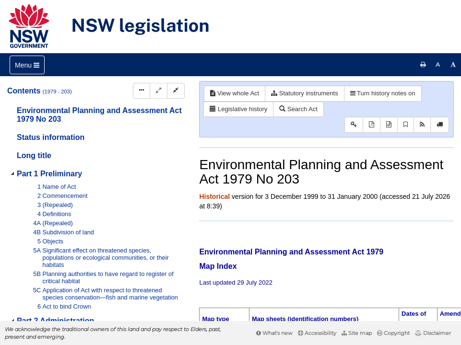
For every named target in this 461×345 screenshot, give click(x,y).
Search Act (298, 109)
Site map (357, 333)
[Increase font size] (453, 64)
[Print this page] (423, 64)
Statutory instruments (304, 93)
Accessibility (317, 333)
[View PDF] (371, 125)
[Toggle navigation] (27, 65)
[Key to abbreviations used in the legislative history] (353, 125)
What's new (274, 333)
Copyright (393, 333)
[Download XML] (389, 125)
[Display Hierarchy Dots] (141, 91)
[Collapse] (176, 91)
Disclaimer (433, 333)
